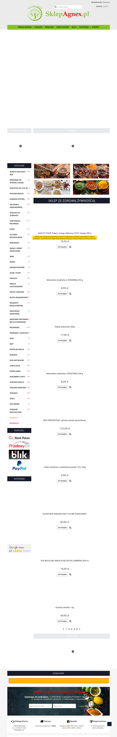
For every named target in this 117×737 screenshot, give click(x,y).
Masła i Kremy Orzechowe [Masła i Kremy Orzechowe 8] (16, 249)
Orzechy (47, 663)
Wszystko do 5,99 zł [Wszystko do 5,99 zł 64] (18, 188)
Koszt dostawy (12, 694)
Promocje (14, 423)
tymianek (19, 661)
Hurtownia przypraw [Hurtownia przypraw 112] (15, 222)
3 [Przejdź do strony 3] (71, 348)
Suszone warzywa (79, 661)
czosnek (70, 661)
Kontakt (87, 700)
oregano (33, 661)
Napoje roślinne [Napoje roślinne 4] (17, 267)
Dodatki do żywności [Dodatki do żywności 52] (15, 214)
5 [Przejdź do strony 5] (77, 348)
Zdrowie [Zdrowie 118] (13, 393)
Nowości (14, 418)
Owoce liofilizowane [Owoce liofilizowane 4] (16, 285)
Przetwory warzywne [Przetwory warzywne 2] (15, 312)
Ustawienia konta (65, 697)
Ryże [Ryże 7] (12, 338)
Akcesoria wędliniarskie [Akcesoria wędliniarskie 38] (16, 205)
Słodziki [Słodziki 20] (13, 355)
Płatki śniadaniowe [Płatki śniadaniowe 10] (18, 297)
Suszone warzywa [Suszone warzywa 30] (18, 387)
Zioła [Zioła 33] (12, 398)
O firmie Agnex (89, 689)
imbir (65, 661)
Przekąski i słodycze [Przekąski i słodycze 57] (19, 333)
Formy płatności (13, 692)
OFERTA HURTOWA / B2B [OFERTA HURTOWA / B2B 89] (18, 173)
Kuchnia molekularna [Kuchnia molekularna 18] (16, 235)
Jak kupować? (38, 689)
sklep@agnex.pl (19, 618)
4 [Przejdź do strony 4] (74, 348)
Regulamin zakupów (40, 697)
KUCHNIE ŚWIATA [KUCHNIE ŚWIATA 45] (17, 193)
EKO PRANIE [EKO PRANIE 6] (14, 404)
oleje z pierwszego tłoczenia (53, 665)
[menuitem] (25, 27)
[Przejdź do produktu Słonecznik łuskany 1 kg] (71, 381)
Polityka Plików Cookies (92, 697)
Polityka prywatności (40, 694)
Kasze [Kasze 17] (12, 229)
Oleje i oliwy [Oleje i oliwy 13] (15, 273)
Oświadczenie (89, 694)
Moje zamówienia (65, 692)
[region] (58, 76)
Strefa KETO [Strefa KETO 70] (15, 366)
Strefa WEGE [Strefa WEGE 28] (15, 371)
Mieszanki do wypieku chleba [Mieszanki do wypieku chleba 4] (17, 181)
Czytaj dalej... (14, 673)
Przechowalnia (64, 694)
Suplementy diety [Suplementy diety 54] (17, 377)
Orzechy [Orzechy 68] (13, 278)
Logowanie (62, 689)
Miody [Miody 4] (12, 262)
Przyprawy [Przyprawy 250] (15, 327)
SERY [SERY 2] (12, 344)
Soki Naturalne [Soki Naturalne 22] (17, 360)
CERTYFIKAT (88, 692)
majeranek (26, 661)
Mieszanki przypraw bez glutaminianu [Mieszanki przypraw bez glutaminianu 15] (19, 320)
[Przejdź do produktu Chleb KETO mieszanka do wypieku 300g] (19, 156)
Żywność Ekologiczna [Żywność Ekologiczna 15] (15, 410)
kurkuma (59, 661)
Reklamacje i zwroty (14, 697)
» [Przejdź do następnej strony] (80, 348)
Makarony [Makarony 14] (14, 243)
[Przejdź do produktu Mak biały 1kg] (71, 156)
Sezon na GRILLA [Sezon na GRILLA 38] (17, 349)
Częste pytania (38, 692)
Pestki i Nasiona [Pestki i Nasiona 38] (17, 292)
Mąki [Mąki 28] (12, 256)
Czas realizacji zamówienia (17, 689)
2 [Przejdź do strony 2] (68, 348)
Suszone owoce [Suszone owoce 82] (17, 382)
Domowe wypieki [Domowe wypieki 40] (17, 199)
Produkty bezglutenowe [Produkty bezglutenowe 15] (16, 304)
